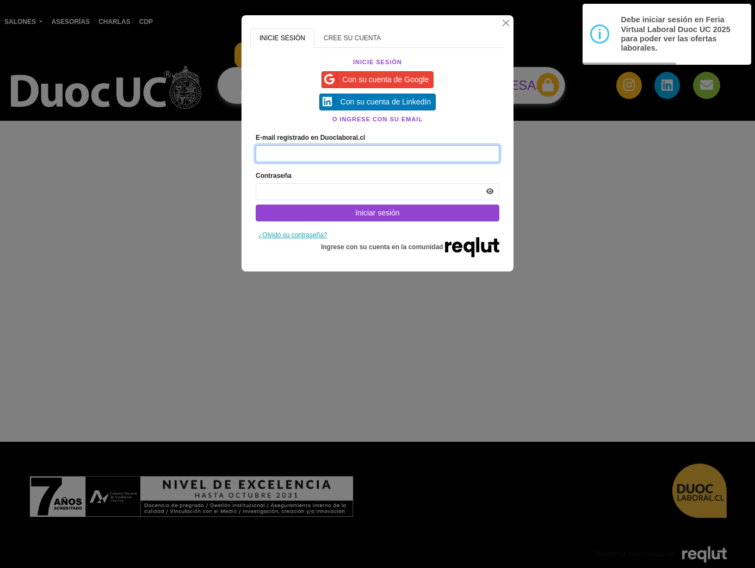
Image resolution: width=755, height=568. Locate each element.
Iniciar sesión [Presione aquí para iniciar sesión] (377, 212)
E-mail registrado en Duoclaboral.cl (310, 137)
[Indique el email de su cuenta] (377, 153)
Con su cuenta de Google (375, 80)
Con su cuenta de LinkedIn (375, 102)
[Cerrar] (505, 22)
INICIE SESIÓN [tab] (282, 38)
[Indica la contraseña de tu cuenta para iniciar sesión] (377, 191)
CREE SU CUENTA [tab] (352, 38)
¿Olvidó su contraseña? (292, 235)
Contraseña (274, 176)
